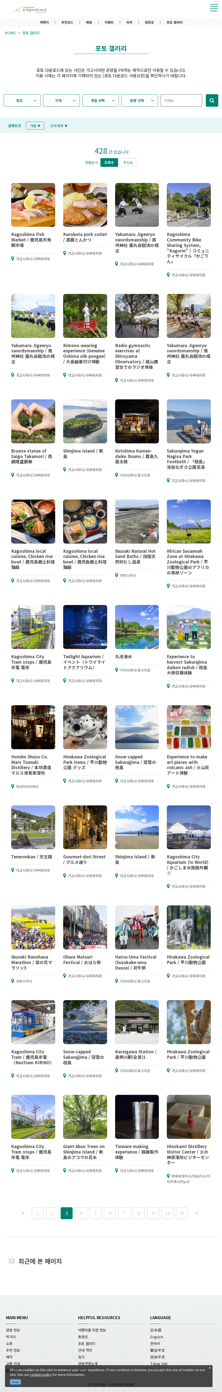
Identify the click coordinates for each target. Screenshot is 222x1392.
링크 (81, 1356)
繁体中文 (157, 1350)
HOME (10, 32)
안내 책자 (85, 1350)
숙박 (129, 22)
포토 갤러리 (174, 22)
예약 (9, 1356)
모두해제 (58, 125)
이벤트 (109, 22)
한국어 (155, 1343)
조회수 (109, 162)
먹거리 (11, 1336)
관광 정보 (13, 1330)
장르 (19, 100)
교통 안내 (13, 1363)
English (156, 1336)
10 (167, 1213)
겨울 (35, 125)
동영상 (149, 22)
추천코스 (67, 22)
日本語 (155, 1330)
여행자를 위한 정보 (92, 1330)
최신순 (128, 162)
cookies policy (41, 1374)
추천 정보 (13, 1350)
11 (182, 1213)
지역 (58, 100)
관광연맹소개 (87, 1363)
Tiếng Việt (159, 1363)
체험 (89, 22)
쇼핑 (9, 1343)
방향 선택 (137, 100)
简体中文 (157, 1356)
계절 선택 (98, 100)
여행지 (44, 22)
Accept (15, 1382)
